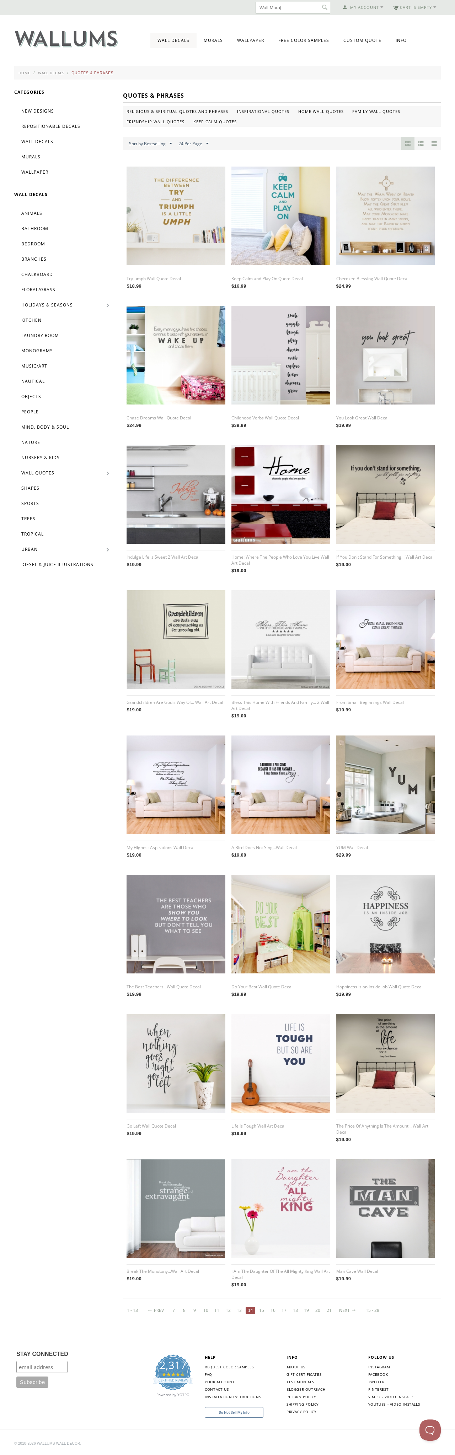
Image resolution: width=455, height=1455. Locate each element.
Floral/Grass (38, 290)
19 (306, 1310)
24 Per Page (193, 143)
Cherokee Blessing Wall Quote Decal (372, 279)
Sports (30, 503)
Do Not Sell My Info (234, 1413)
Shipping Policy (303, 1404)
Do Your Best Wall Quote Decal (262, 987)
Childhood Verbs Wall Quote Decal (265, 418)
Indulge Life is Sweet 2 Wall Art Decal (163, 557)
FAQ (208, 1374)
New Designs (37, 111)
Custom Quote (362, 40)
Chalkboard (37, 274)
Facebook (378, 1374)
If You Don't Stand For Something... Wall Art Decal (385, 557)
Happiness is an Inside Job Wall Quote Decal (379, 987)
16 (273, 1310)
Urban (29, 549)
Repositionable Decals (50, 126)
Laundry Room (40, 335)
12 (228, 1310)
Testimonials (300, 1381)
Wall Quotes (37, 473)
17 (284, 1310)
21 (329, 1310)
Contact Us (217, 1389)
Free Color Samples (303, 40)
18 (295, 1310)
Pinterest (378, 1389)
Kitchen (31, 320)
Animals (31, 213)
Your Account (220, 1381)
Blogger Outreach (306, 1389)
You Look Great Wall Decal (362, 418)
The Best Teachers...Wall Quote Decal (164, 987)
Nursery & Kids (40, 458)
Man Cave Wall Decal (357, 1271)
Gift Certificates (304, 1374)
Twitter (376, 1381)
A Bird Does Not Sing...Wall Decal (264, 848)
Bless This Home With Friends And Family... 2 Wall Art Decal (280, 705)
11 (216, 1310)
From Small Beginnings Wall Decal (370, 702)
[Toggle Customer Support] (430, 1430)
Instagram (379, 1366)
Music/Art (34, 366)
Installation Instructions (233, 1396)
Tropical (32, 534)
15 (261, 1310)
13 (239, 1310)
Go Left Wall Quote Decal (151, 1126)
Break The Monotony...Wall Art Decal (163, 1271)
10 (205, 1310)
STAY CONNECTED (42, 1354)
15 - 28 (372, 1310)
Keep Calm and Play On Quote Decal (267, 279)
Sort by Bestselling (150, 143)
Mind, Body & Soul (45, 427)
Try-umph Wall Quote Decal (154, 279)
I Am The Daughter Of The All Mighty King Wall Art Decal (280, 1274)
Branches (34, 259)
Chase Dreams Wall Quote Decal (159, 418)
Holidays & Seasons (47, 305)
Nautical (33, 381)
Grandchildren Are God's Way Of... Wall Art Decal (175, 702)
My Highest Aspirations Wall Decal (160, 848)
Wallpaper (250, 40)
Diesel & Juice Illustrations (57, 564)
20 (317, 1310)
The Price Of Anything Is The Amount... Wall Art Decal (382, 1129)
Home (24, 72)
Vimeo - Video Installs (391, 1396)
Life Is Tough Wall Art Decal (258, 1126)
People (30, 412)
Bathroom (34, 229)
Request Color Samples (229, 1366)
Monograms (37, 351)
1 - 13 (132, 1310)
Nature (30, 442)
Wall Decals (173, 40)
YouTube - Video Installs (394, 1404)
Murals (213, 40)
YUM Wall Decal (352, 848)
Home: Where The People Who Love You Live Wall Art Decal (280, 560)
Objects (31, 396)
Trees (28, 519)
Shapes (30, 488)
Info (401, 40)
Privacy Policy (301, 1411)
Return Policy (301, 1396)
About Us (296, 1366)
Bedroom (33, 244)
